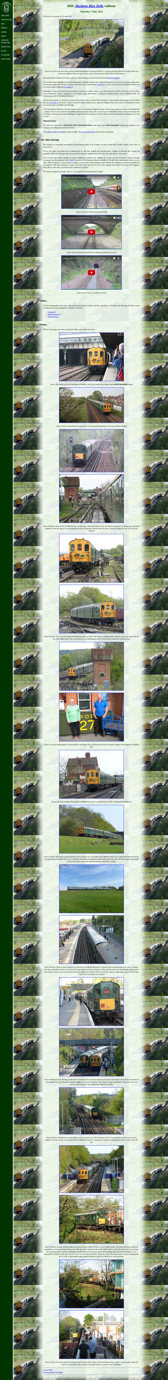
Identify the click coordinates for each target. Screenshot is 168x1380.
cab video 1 (101, 84)
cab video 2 (68, 87)
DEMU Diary (5, 46)
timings (63, 132)
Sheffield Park (53, 317)
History (3, 36)
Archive (4, 32)
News (3, 23)
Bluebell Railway (113, 78)
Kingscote (51, 312)
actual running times (89, 132)
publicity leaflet (52, 132)
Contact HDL (5, 59)
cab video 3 (54, 103)
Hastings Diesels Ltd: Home (53, 1372)
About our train (6, 19)
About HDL (5, 15)
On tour (3, 51)
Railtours (4, 27)
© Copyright (5, 55)
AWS (72, 160)
